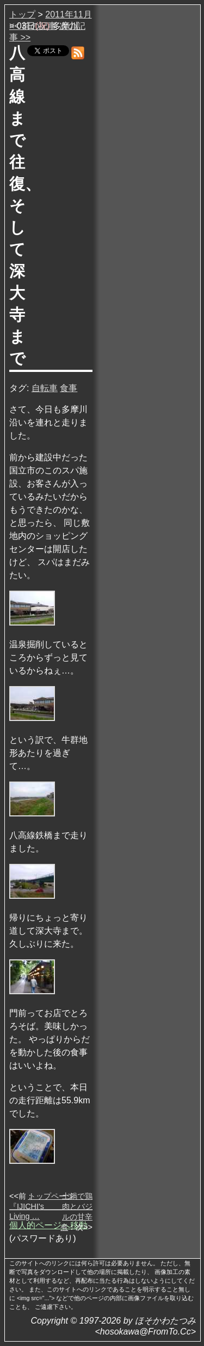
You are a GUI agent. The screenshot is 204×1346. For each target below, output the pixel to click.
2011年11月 (68, 14)
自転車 (45, 388)
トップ (22, 14)
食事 (68, 388)
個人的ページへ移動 (48, 1225)
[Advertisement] (147, 174)
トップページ (51, 1196)
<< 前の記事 (33, 26)
